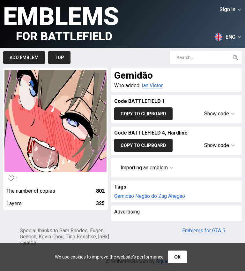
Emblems (61, 22)
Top (59, 57)
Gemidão (124, 196)
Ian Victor (152, 85)
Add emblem (24, 57)
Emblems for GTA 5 (203, 231)
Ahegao (176, 196)
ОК (177, 256)
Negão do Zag (151, 196)
